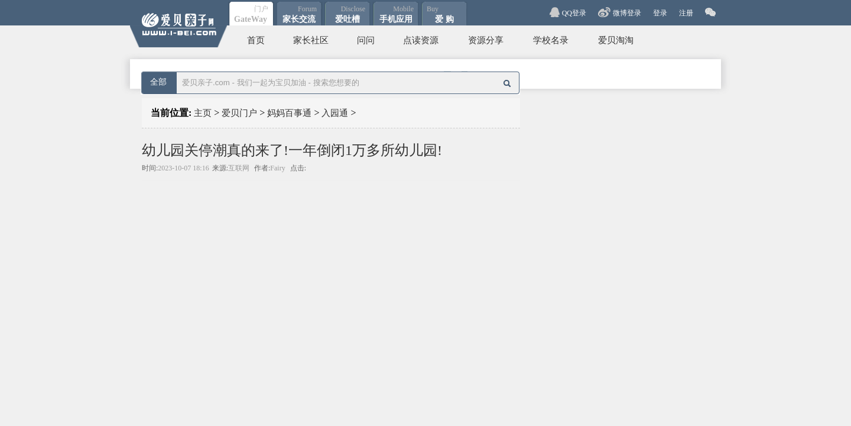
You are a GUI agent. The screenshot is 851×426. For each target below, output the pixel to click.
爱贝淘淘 (616, 40)
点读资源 (421, 40)
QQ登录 (574, 13)
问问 (366, 40)
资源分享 (486, 40)
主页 (203, 113)
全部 (158, 82)
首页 (256, 40)
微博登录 (627, 13)
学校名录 (551, 40)
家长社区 (311, 40)
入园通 (334, 113)
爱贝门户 (239, 113)
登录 (660, 13)
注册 (686, 13)
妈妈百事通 (289, 113)
